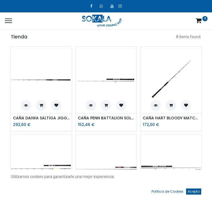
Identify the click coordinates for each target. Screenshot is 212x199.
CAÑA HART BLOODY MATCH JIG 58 (171, 118)
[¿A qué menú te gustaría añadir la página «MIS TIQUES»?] (8, 20)
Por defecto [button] (160, 178)
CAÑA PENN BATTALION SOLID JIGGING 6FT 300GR (106, 118)
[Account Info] (194, 189)
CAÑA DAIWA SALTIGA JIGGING (41, 118)
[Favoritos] (150, 189)
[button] (26, 105)
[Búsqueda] (62, 189)
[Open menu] (106, 191)
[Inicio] (18, 189)
